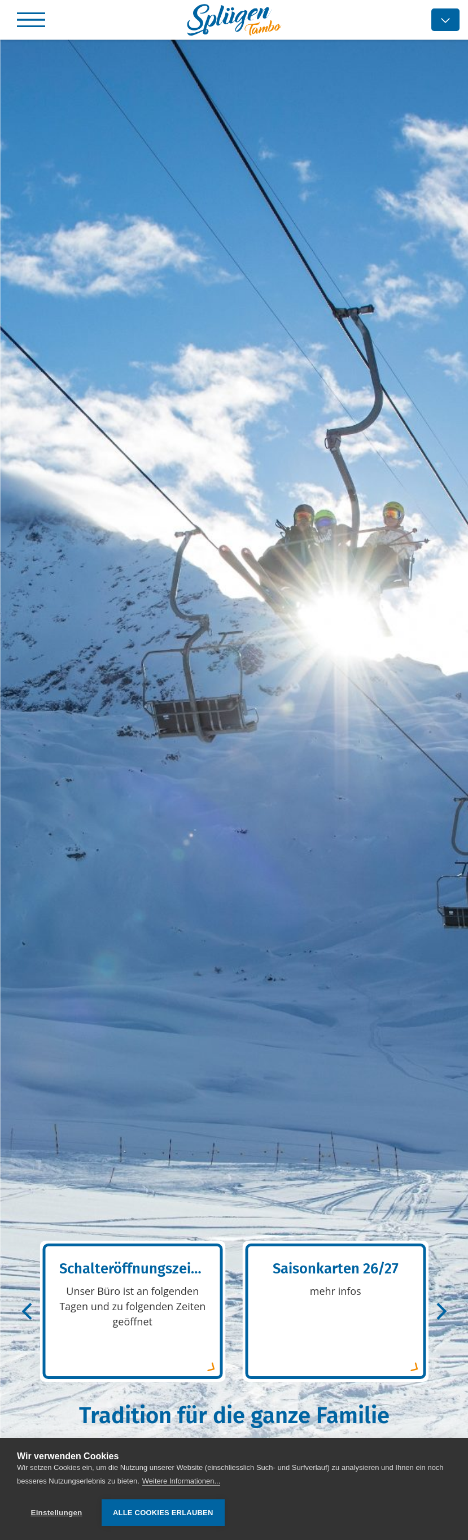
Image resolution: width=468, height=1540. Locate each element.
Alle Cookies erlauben (163, 1512)
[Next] (439, 1311)
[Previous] (28, 1311)
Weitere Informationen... (181, 1481)
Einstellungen (56, 1512)
